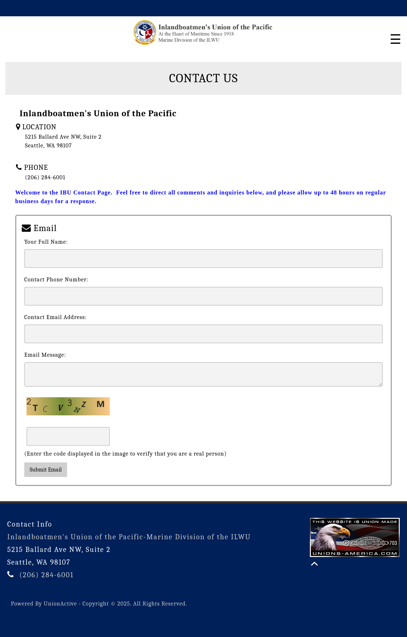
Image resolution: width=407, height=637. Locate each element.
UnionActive (60, 603)
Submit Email (46, 469)
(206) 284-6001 (46, 575)
